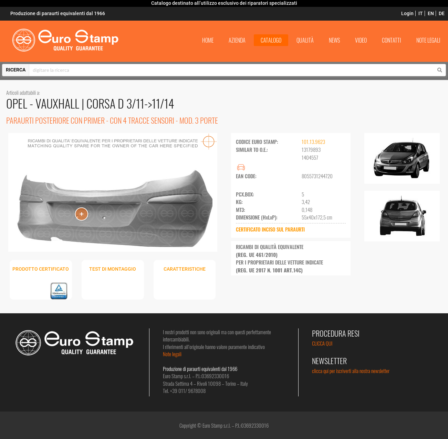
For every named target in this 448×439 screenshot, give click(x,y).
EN (431, 13)
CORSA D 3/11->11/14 (130, 103)
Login (407, 13)
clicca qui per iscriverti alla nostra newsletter (350, 370)
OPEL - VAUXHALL (44, 103)
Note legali (172, 354)
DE (442, 13)
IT (420, 13)
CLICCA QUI (322, 343)
